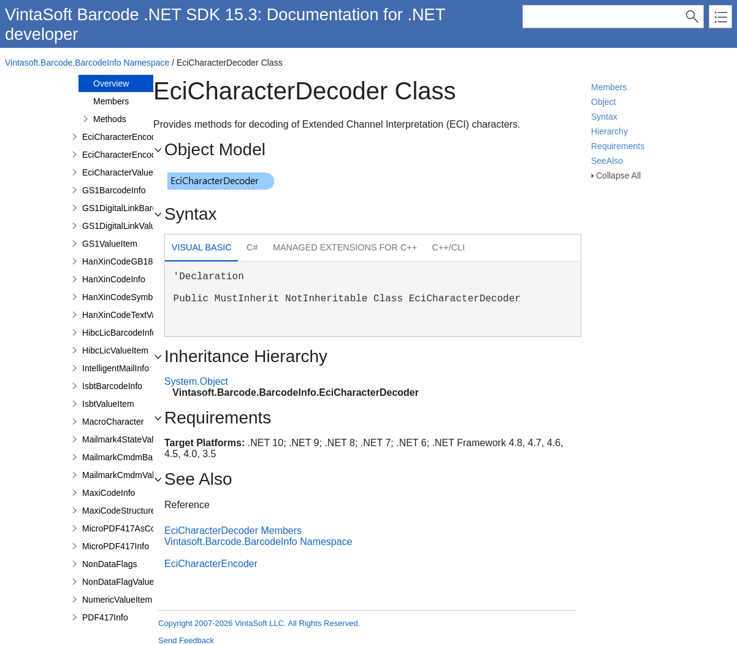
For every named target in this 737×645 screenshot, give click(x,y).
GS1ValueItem (109, 244)
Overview (111, 83)
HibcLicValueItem (115, 350)
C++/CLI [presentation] (448, 247)
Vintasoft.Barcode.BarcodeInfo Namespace (87, 63)
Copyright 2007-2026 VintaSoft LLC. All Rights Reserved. (259, 623)
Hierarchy (609, 131)
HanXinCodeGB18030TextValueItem (151, 261)
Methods (109, 119)
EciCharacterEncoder (123, 137)
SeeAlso (607, 161)
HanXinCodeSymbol (120, 297)
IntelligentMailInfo (115, 368)
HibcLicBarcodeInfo (119, 333)
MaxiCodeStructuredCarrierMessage (151, 511)
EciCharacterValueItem (126, 172)
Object (603, 102)
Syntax (604, 117)
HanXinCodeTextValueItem (133, 315)
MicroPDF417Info (115, 546)
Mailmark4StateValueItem (131, 439)
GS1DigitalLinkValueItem (129, 226)
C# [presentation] (252, 247)
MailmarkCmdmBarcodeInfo (135, 457)
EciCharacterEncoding (124, 155)
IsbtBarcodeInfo (112, 386)
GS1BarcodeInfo (114, 190)
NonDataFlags (109, 564)
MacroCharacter (112, 422)
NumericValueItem (117, 599)
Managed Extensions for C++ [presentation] (345, 247)
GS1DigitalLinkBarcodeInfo (133, 208)
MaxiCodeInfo (108, 493)
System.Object (196, 381)
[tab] (201, 248)
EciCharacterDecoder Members (233, 530)
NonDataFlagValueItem (126, 582)
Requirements (617, 146)
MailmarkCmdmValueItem (131, 475)
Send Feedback (186, 640)
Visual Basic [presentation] (202, 247)
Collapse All (618, 175)
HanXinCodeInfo (113, 279)
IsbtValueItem (108, 404)
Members (609, 87)
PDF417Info (105, 617)
